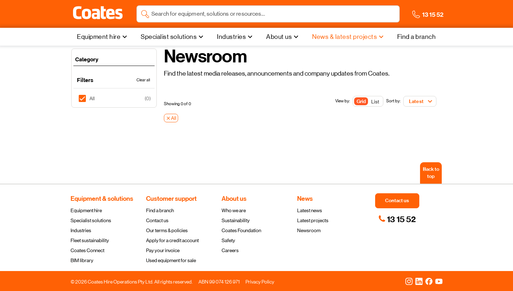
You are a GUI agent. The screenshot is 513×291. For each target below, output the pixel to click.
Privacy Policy (259, 282)
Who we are (234, 210)
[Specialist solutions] (173, 37)
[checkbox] (85, 98)
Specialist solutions (91, 220)
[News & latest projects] (348, 37)
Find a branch (160, 210)
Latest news (309, 210)
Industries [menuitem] (231, 36)
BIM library (82, 260)
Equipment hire (86, 210)
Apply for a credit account (172, 240)
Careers (230, 250)
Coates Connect (87, 250)
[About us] (283, 37)
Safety (228, 240)
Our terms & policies (167, 230)
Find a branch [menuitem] (416, 36)
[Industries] (235, 37)
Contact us (157, 220)
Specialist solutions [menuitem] (169, 36)
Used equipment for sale (171, 260)
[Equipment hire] (103, 37)
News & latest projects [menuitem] (344, 36)
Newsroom (309, 230)
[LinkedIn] (419, 281)
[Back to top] (431, 173)
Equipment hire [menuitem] (98, 36)
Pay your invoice (163, 250)
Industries (81, 230)
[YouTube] (438, 281)
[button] (97, 13)
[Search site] (273, 13)
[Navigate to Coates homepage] (97, 14)
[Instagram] (409, 281)
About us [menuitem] (279, 36)
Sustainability (236, 220)
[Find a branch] (416, 37)
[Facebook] (428, 281)
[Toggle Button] (368, 101)
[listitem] (114, 98)
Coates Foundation (241, 230)
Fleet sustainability (90, 240)
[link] (397, 219)
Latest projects (312, 220)
